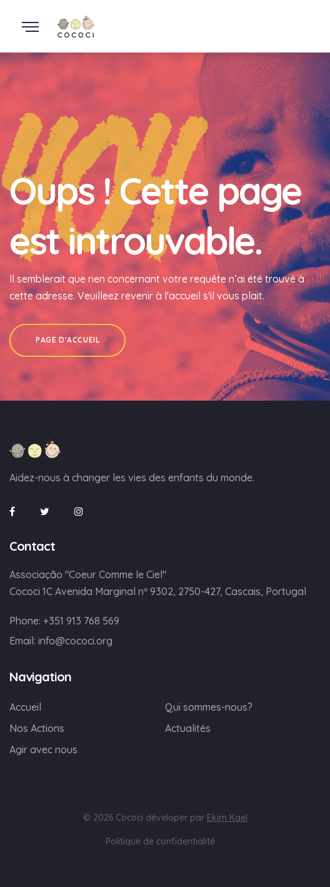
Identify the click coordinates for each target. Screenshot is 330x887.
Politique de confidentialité (160, 841)
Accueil (25, 707)
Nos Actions (36, 728)
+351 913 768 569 (81, 620)
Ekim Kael (227, 817)
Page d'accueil (67, 339)
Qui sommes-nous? (208, 707)
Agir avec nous (43, 749)
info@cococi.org (75, 640)
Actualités (188, 728)
